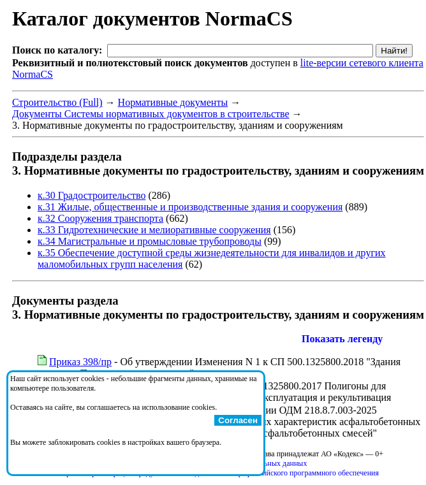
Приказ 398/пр (80, 361)
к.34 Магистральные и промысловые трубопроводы (149, 241)
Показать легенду (342, 338)
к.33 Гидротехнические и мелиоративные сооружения (154, 229)
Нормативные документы (173, 102)
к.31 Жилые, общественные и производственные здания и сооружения (190, 206)
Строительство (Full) (57, 102)
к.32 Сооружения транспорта (100, 218)
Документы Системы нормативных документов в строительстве (151, 113)
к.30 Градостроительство (91, 195)
